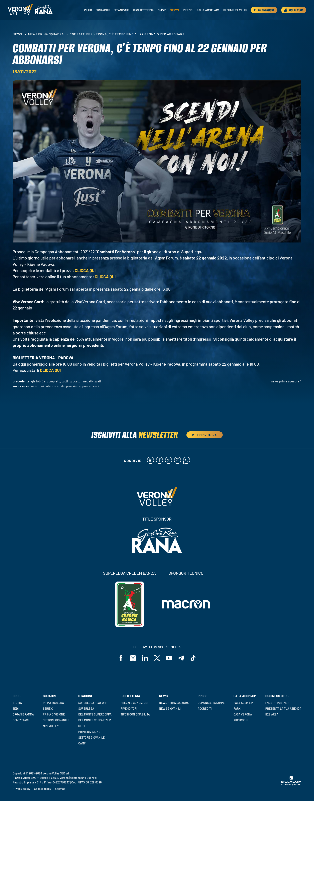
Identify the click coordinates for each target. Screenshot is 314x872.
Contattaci (21, 720)
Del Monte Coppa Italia (95, 720)
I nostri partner (277, 702)
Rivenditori (129, 708)
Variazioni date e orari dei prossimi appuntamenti (64, 386)
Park (237, 708)
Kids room (240, 720)
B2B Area (271, 714)
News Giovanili (170, 708)
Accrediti (205, 708)
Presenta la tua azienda (283, 708)
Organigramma (23, 714)
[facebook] (159, 460)
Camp (82, 743)
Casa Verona (242, 714)
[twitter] (168, 460)
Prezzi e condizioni (134, 702)
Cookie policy (42, 788)
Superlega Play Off (92, 702)
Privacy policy (21, 788)
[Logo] (20, 10)
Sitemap (60, 788)
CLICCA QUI (85, 270)
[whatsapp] (186, 460)
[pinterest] (177, 460)
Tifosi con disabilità (135, 714)
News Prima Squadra (46, 34)
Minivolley (51, 726)
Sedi (16, 708)
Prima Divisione (54, 714)
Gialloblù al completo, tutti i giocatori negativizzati (66, 381)
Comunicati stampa (211, 702)
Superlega (86, 708)
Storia (17, 702)
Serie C (48, 708)
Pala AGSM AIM (243, 702)
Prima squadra (53, 702)
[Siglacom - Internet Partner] (291, 784)
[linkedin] (150, 460)
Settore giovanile (56, 720)
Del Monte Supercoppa (95, 714)
